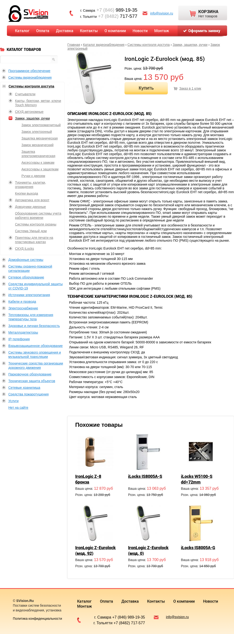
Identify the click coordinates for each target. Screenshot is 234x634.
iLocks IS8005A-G (198, 547)
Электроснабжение (23, 308)
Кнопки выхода (26, 193)
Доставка (64, 30)
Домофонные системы (25, 260)
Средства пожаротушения (28, 394)
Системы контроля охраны (35, 224)
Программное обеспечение (29, 71)
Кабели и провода (22, 301)
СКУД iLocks (24, 248)
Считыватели (25, 94)
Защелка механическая (39, 138)
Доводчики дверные (30, 207)
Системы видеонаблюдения (30, 77)
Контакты (89, 30)
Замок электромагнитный (41, 125)
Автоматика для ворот (32, 200)
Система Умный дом (31, 231)
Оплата (42, 30)
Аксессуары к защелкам (40, 169)
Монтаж (161, 30)
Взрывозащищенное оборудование (35, 346)
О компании (115, 30)
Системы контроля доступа (148, 45)
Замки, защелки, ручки (190, 45)
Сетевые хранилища (24, 387)
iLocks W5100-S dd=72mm (196, 479)
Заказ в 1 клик (190, 88)
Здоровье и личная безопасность (34, 326)
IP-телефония (19, 339)
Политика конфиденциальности (37, 618)
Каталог (22, 30)
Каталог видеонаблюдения (103, 45)
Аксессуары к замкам (37, 162)
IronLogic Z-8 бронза (88, 479)
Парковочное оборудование (29, 374)
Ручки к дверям (33, 176)
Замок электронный (36, 132)
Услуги (13, 401)
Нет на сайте (18, 407)
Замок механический (37, 145)
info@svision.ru (161, 13)
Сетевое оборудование (26, 277)
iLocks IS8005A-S (145, 476)
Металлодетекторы (23, 332)
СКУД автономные (29, 112)
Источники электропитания (29, 295)
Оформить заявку (204, 30)
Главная (73, 45)
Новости (140, 30)
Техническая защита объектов (31, 381)
